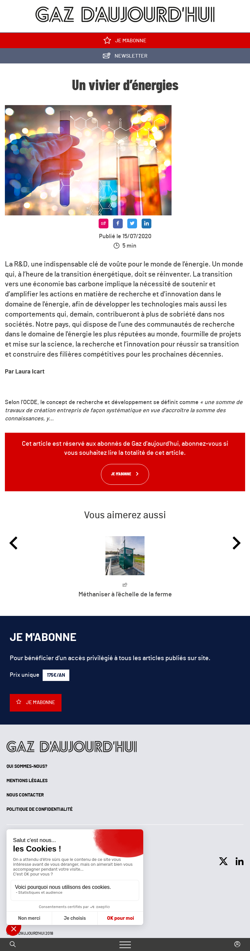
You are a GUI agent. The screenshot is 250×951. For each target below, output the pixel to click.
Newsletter (125, 57)
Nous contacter (25, 795)
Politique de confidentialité (40, 809)
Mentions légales (27, 781)
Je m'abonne (125, 42)
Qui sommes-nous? (27, 766)
